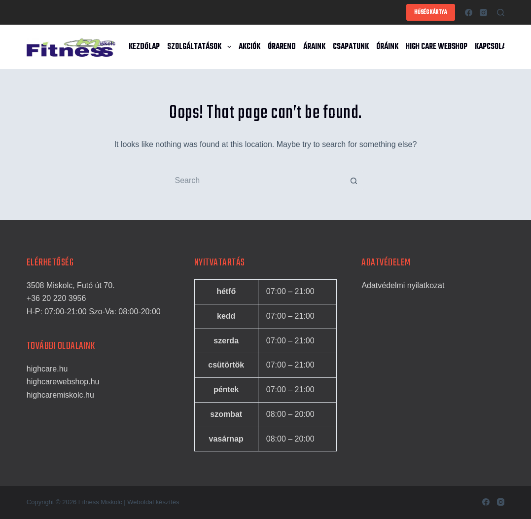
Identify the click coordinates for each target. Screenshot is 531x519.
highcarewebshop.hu (63, 381)
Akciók (249, 47)
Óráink (387, 47)
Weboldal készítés (153, 502)
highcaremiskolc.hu (60, 395)
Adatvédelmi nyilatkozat (402, 285)
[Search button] (354, 180)
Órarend (282, 47)
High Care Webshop (436, 47)
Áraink (314, 47)
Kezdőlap (144, 47)
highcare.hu (47, 369)
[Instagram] (483, 12)
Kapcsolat (492, 47)
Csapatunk (351, 47)
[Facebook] (468, 12)
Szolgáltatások (201, 47)
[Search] (500, 12)
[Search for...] (255, 180)
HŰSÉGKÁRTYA (430, 12)
